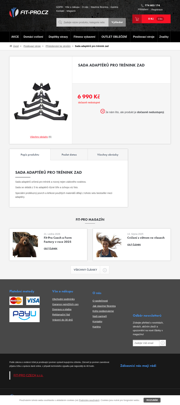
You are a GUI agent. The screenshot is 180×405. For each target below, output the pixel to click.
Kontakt (60, 11)
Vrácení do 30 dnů (62, 319)
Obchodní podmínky (63, 299)
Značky (164, 36)
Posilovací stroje (143, 36)
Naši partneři (100, 316)
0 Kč (156, 19)
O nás (85, 7)
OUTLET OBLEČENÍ (114, 36)
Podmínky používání (89, 400)
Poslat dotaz (69, 154)
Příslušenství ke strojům (58, 46)
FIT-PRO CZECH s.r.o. (28, 375)
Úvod (16, 46)
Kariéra (114, 7)
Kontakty (97, 321)
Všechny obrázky (107, 154)
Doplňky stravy (58, 36)
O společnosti (100, 300)
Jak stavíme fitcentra (104, 306)
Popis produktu (30, 154)
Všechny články (87, 270)
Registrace (157, 9)
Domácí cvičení (33, 36)
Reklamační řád (61, 314)
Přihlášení (143, 9)
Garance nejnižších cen (65, 304)
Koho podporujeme (103, 311)
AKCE (15, 36)
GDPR (59, 7)
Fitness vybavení (84, 36)
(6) (41, 137)
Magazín (71, 11)
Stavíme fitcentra (99, 7)
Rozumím (152, 400)
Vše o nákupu (72, 7)
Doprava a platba (61, 309)
